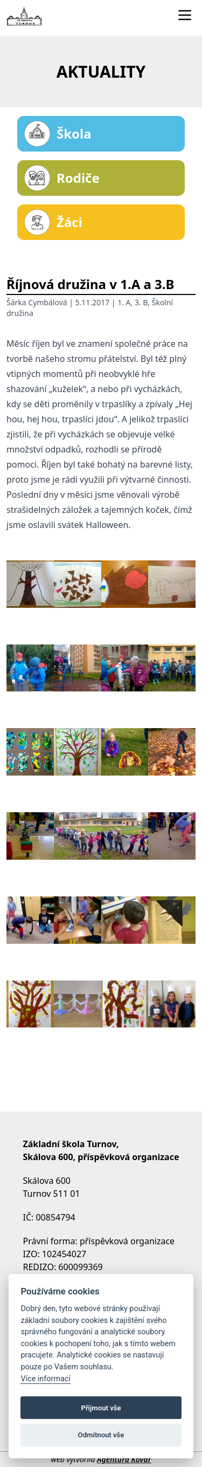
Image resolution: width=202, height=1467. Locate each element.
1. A (123, 302)
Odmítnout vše (101, 1435)
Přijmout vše (101, 1408)
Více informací (45, 1378)
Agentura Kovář (124, 1459)
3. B (141, 302)
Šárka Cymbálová (36, 302)
